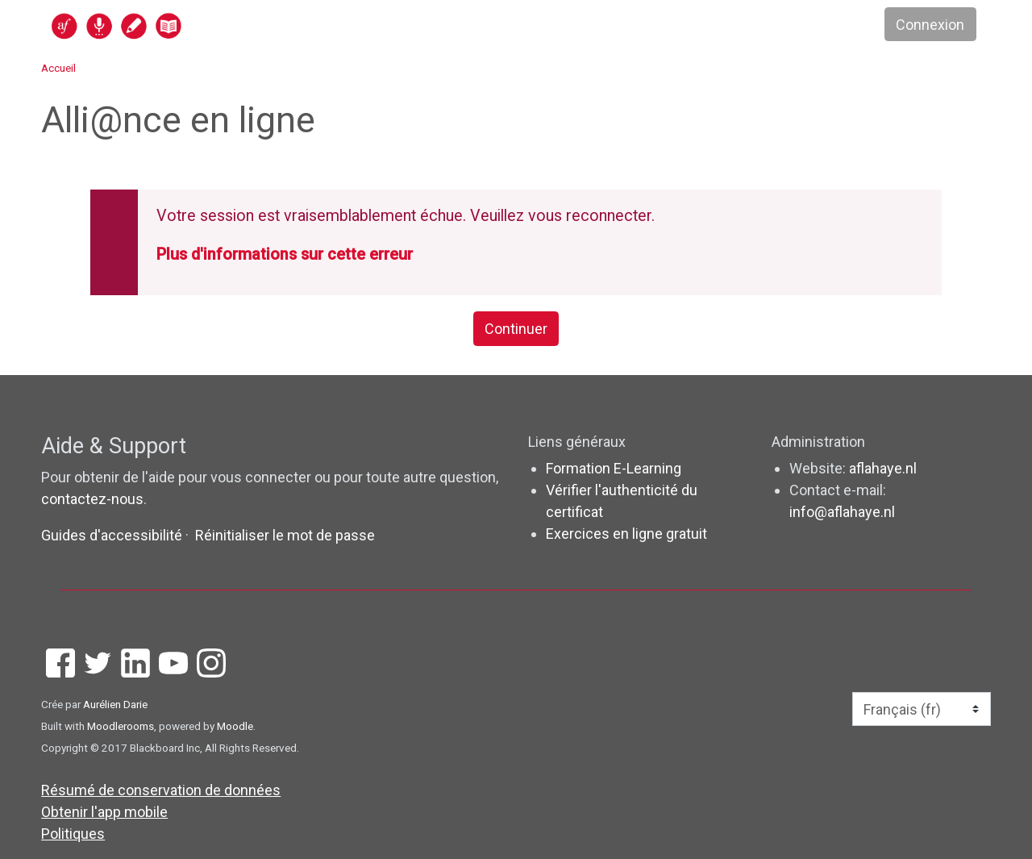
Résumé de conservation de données (161, 790)
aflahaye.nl (883, 468)
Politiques (73, 833)
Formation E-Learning (613, 468)
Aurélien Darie (115, 704)
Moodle (235, 725)
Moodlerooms (120, 725)
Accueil (58, 67)
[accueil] (179, 25)
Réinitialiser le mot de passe (285, 535)
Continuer (516, 328)
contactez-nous (92, 498)
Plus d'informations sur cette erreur (284, 254)
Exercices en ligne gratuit (626, 533)
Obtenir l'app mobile (104, 811)
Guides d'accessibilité (113, 535)
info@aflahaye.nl (842, 511)
